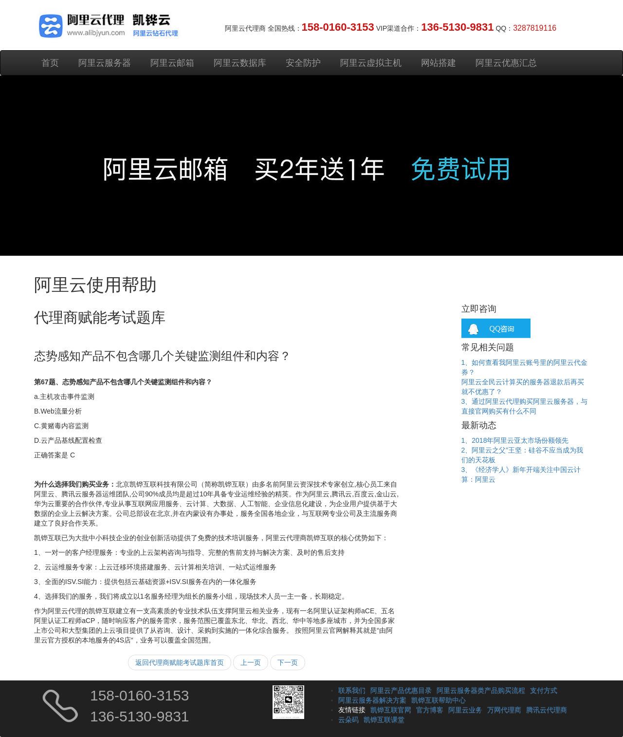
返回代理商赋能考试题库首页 (179, 662)
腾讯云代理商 (546, 710)
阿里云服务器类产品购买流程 (481, 690)
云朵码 (348, 719)
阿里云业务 (465, 710)
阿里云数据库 (240, 63)
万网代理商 (504, 710)
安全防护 (303, 63)
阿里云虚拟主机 (371, 63)
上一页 (250, 662)
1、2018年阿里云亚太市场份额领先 (515, 440)
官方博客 (429, 710)
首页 (50, 63)
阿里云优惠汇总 (506, 63)
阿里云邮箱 (172, 63)
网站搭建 (438, 63)
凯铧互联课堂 (384, 719)
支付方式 (543, 690)
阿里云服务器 (104, 63)
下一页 (287, 662)
